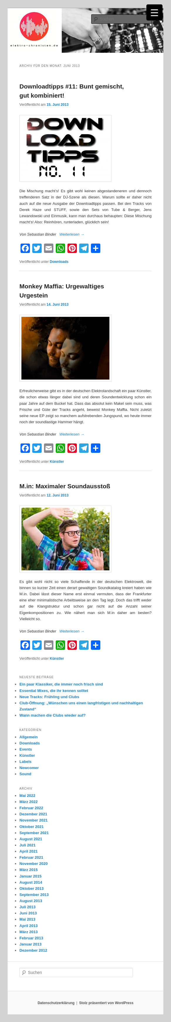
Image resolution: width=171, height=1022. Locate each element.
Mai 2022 (27, 795)
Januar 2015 (30, 876)
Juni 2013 (28, 913)
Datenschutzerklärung (56, 1003)
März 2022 (28, 802)
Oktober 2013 (31, 888)
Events (25, 749)
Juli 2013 (27, 907)
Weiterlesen (71, 234)
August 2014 (30, 882)
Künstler (57, 462)
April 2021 (28, 851)
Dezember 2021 (33, 814)
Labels (25, 761)
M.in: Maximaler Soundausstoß (64, 486)
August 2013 (30, 901)
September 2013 (34, 894)
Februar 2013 (31, 938)
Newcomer (29, 768)
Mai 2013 (27, 919)
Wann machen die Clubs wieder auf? (52, 715)
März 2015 (28, 870)
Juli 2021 (27, 845)
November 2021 (33, 820)
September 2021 (34, 833)
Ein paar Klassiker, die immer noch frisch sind (61, 684)
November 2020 (33, 863)
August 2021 (30, 839)
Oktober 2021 (31, 826)
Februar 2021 (31, 857)
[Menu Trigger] (154, 12)
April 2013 (28, 926)
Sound (25, 774)
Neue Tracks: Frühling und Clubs (49, 697)
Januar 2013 (30, 944)
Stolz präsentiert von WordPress (106, 1003)
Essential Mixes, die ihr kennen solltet (53, 690)
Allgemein (28, 737)
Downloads (59, 262)
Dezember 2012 (33, 950)
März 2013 (28, 932)
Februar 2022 (31, 808)
